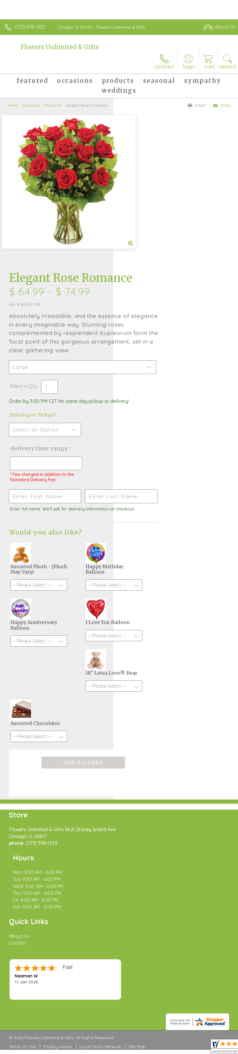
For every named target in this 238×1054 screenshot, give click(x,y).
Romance (52, 105)
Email (222, 105)
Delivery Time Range (142, 322)
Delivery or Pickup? (146, 283)
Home (12, 105)
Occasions (31, 105)
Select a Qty (136, 248)
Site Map (137, 890)
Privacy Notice (57, 890)
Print (197, 105)
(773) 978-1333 (30, 27)
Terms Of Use (22, 890)
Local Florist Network (100, 890)
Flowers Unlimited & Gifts (60, 47)
